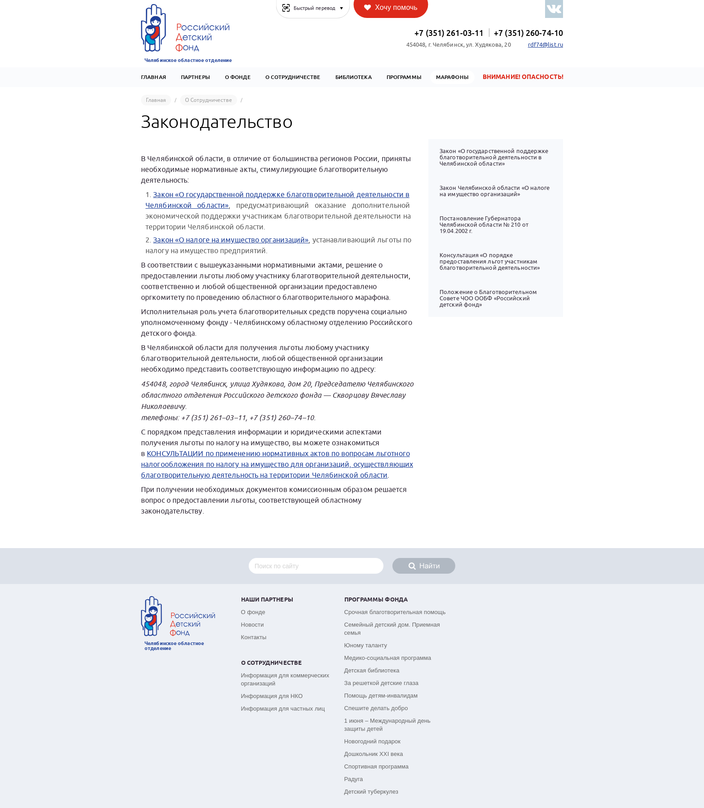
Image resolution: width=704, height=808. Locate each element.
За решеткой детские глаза (381, 683)
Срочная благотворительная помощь (395, 612)
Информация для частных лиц (283, 708)
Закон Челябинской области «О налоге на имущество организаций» (495, 191)
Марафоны (452, 77)
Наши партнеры (267, 600)
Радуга (353, 779)
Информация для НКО (272, 696)
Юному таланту (365, 645)
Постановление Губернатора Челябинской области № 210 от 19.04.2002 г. (484, 225)
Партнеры (195, 77)
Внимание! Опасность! (523, 77)
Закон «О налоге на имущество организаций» (230, 240)
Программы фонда (376, 600)
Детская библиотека (372, 670)
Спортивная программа (376, 766)
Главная (153, 77)
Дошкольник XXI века (373, 754)
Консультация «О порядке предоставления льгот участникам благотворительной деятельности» (490, 261)
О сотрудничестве (293, 77)
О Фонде (238, 77)
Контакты (254, 637)
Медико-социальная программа (387, 657)
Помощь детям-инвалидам (381, 695)
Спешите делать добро (376, 708)
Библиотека (353, 77)
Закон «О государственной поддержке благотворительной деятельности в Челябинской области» (494, 157)
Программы (404, 77)
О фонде (253, 612)
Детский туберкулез (371, 791)
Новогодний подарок (372, 741)
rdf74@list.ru (545, 45)
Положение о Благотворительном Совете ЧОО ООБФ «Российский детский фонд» (488, 298)
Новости (252, 624)
